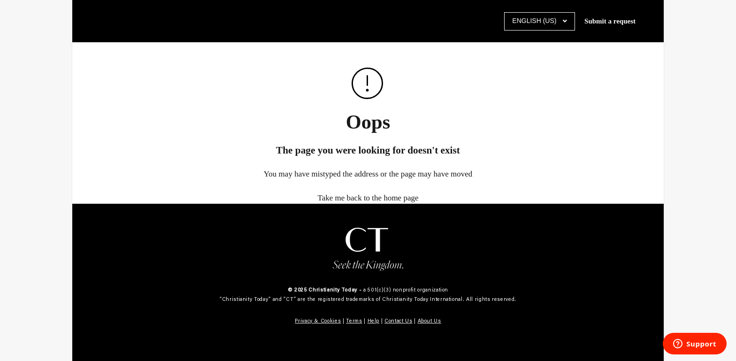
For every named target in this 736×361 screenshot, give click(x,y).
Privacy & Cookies (318, 320)
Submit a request (610, 21)
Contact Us (398, 320)
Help (374, 320)
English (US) (535, 20)
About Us (429, 320)
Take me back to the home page (368, 197)
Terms (354, 320)
